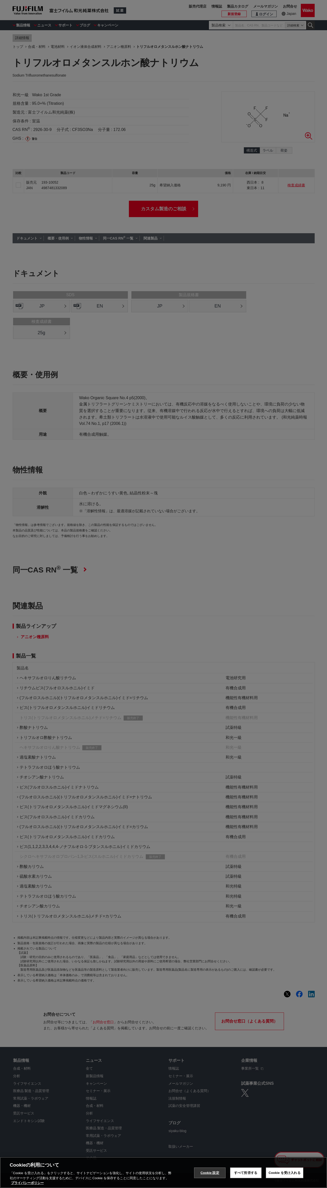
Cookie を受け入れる (285, 1173)
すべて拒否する (245, 1173)
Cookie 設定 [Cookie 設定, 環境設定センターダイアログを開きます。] (210, 1173)
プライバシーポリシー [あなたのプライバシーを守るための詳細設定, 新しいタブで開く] (27, 1183)
